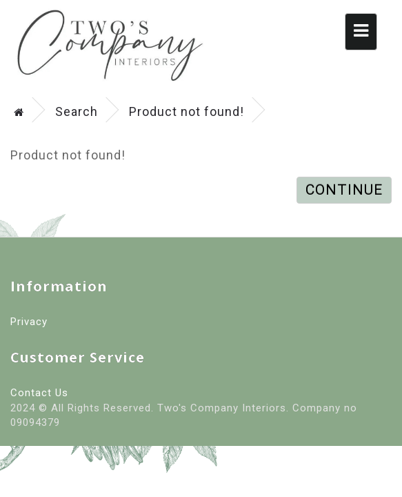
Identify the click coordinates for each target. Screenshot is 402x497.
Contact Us (39, 393)
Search (76, 111)
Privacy (29, 321)
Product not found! (186, 111)
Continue (344, 190)
